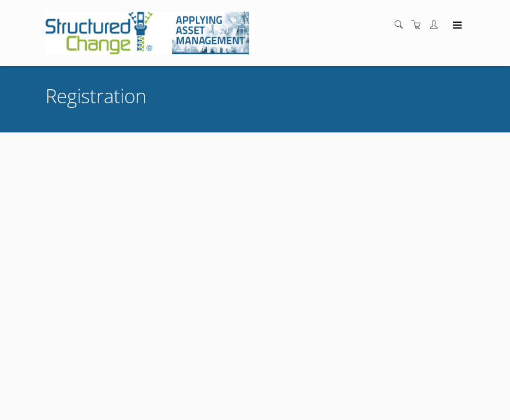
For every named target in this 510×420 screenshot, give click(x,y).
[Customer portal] (436, 25)
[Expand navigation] (456, 25)
